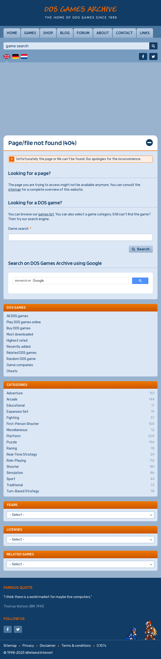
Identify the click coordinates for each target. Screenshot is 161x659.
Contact (124, 32)
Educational (80, 405)
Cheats (12, 371)
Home (12, 32)
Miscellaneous (80, 430)
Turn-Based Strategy (80, 491)
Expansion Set (80, 411)
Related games (20, 554)
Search (143, 249)
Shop (48, 32)
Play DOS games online (24, 322)
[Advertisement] (80, 95)
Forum (83, 32)
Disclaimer (48, 646)
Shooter (80, 467)
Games (30, 32)
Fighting (80, 418)
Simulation (80, 473)
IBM (32, 606)
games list (46, 214)
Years (12, 504)
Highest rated (17, 341)
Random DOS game (21, 359)
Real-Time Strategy (80, 454)
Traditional (80, 485)
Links (145, 32)
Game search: (19, 229)
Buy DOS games (19, 328)
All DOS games (17, 316)
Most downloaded (20, 334)
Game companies (20, 365)
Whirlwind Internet (39, 653)
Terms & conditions (76, 646)
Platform (80, 436)
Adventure (80, 393)
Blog (65, 32)
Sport (80, 479)
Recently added (19, 347)
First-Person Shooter (80, 424)
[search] (70, 281)
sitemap (14, 190)
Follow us (14, 618)
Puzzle (80, 442)
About (102, 32)
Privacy (28, 646)
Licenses (14, 529)
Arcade (80, 399)
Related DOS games (22, 353)
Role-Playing (80, 460)
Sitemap (10, 646)
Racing (80, 448)
